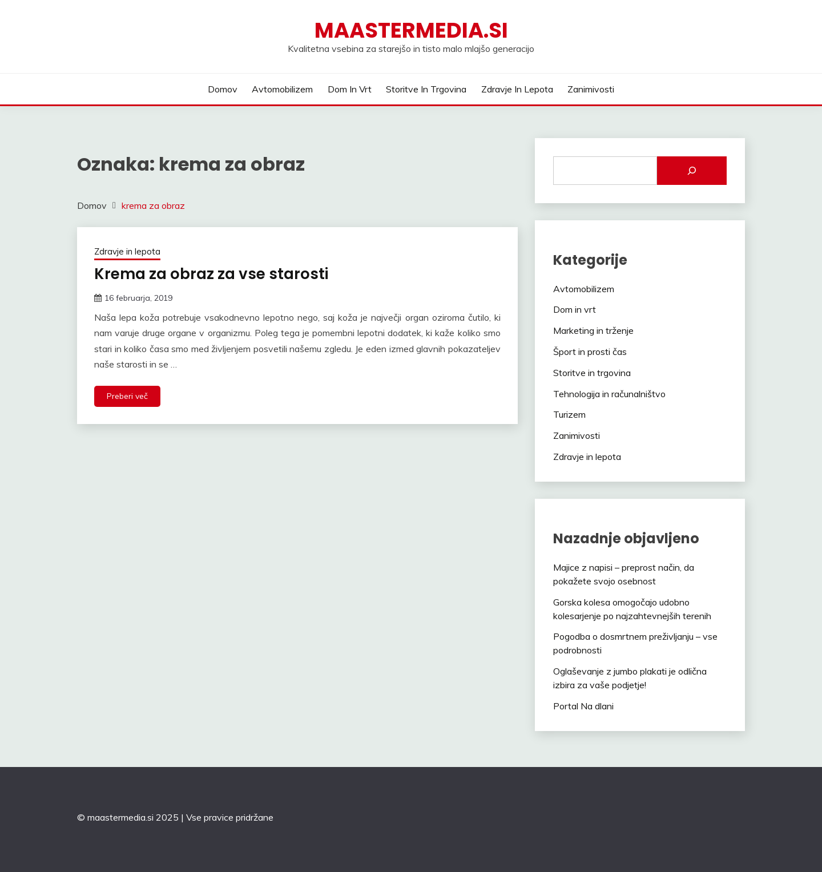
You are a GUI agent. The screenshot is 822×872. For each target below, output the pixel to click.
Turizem (569, 414)
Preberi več (127, 396)
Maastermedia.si (411, 30)
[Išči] (692, 170)
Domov (222, 89)
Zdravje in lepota (517, 89)
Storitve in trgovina (426, 89)
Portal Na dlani (583, 706)
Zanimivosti (590, 89)
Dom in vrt (350, 89)
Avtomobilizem (282, 89)
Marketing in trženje (593, 330)
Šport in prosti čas (590, 351)
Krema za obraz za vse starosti (211, 274)
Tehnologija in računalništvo (609, 393)
